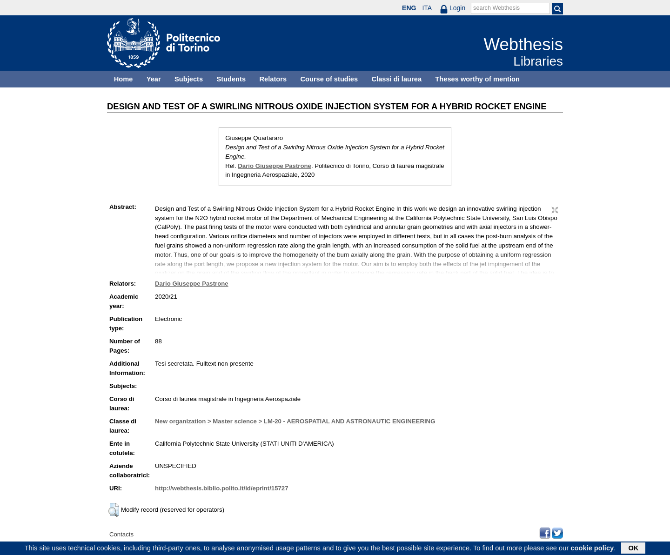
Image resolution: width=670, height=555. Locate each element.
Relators (273, 79)
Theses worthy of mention (477, 79)
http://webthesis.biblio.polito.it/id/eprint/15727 (221, 488)
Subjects (188, 79)
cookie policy (592, 549)
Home (123, 79)
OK (633, 549)
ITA (427, 8)
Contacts (121, 534)
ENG (409, 8)
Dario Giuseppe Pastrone (274, 165)
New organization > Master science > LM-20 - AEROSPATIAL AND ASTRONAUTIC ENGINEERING (295, 421)
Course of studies (329, 79)
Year (154, 79)
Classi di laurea (397, 79)
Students (231, 79)
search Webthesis (496, 8)
